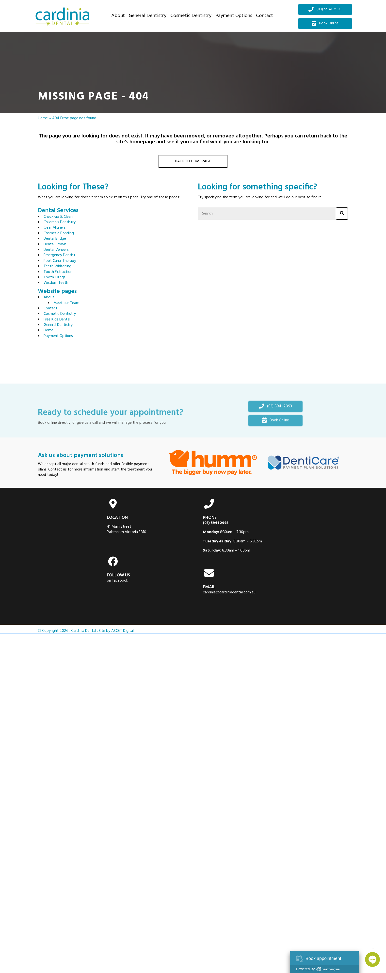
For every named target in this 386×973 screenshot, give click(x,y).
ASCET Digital (122, 631)
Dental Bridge (55, 238)
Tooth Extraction (58, 272)
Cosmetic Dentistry (60, 314)
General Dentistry (58, 325)
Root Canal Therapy (60, 261)
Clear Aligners (55, 227)
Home (43, 118)
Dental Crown (55, 244)
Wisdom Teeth (56, 283)
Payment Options (58, 336)
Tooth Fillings (54, 277)
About (49, 297)
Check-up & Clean (58, 217)
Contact (50, 308)
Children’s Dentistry (60, 222)
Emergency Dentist (59, 255)
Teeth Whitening (57, 266)
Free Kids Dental (57, 319)
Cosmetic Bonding (59, 233)
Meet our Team (66, 303)
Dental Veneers (56, 250)
